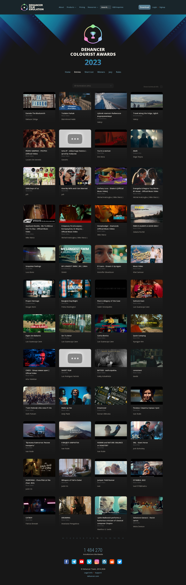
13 (110, 538)
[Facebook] (66, 561)
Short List (89, 72)
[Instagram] (96, 561)
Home (67, 72)
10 (97, 538)
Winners (101, 72)
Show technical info (153, 86)
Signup (162, 7)
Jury (110, 72)
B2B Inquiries (118, 7)
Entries (77, 72)
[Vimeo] (89, 561)
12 (106, 538)
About (61, 7)
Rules (118, 72)
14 (114, 538)
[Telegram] (74, 561)
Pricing (82, 7)
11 (101, 538)
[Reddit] (112, 561)
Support (98, 573)
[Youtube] (81, 561)
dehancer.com (93, 576)
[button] (39, 107)
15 (119, 538)
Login (154, 7)
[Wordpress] (104, 561)
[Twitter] (119, 561)
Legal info (88, 573)
